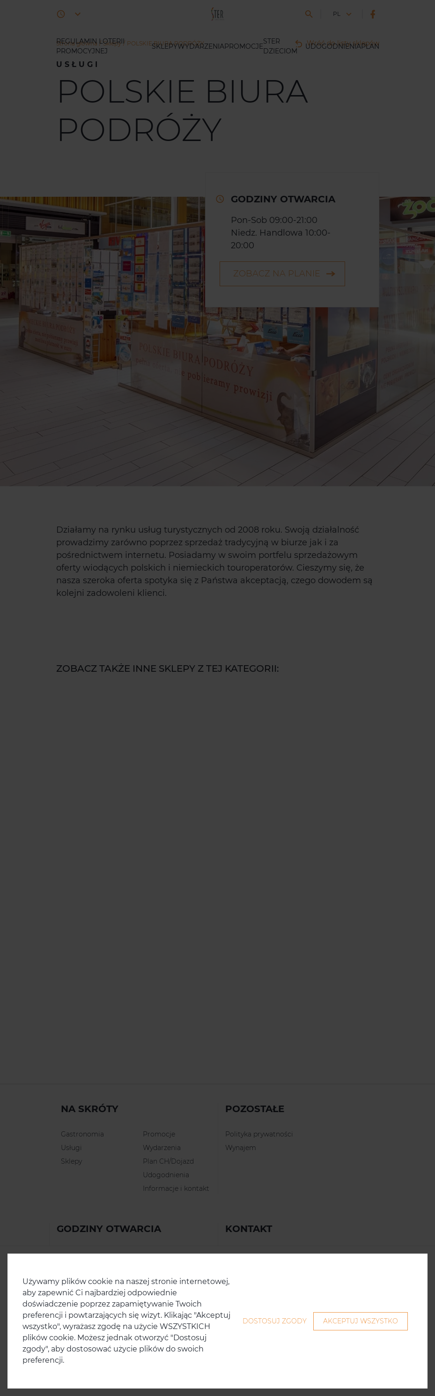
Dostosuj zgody (275, 1321)
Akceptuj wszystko (360, 1321)
